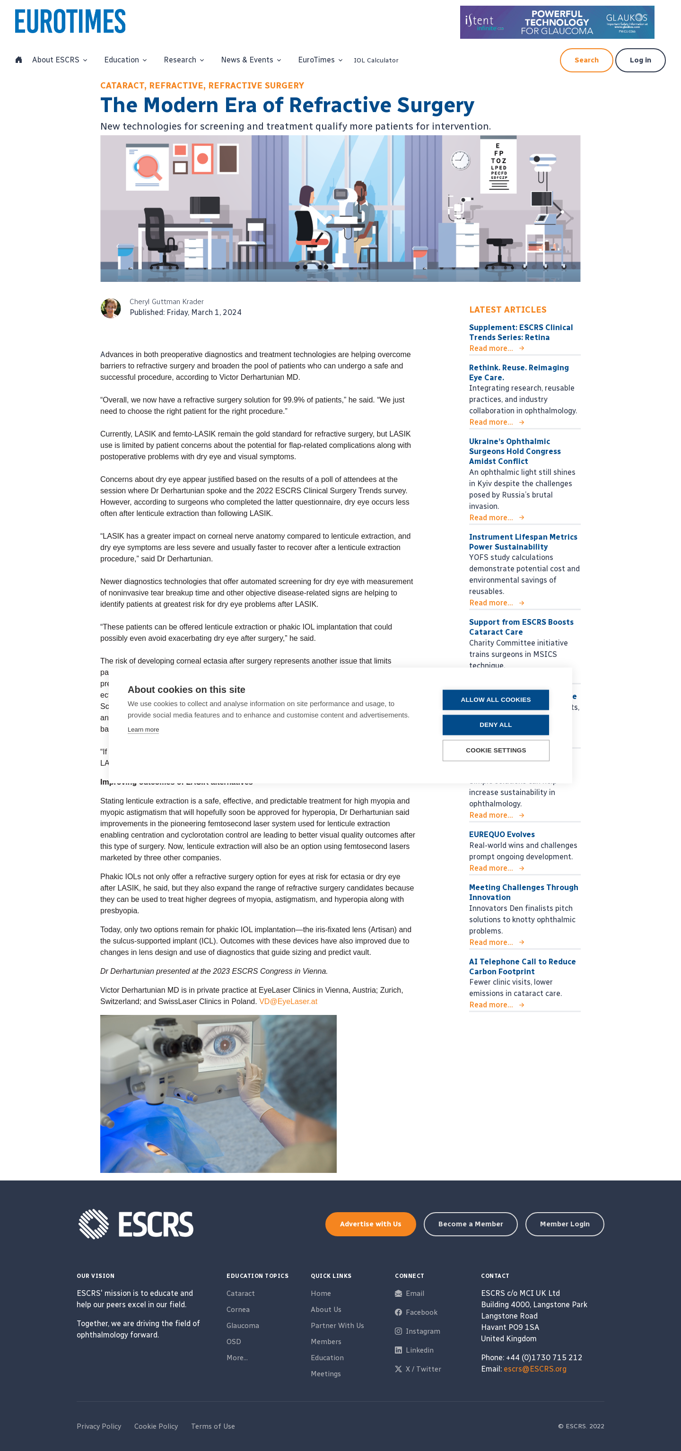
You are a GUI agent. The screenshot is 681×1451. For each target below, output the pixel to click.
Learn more (143, 730)
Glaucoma (243, 1325)
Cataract (241, 1293)
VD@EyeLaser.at (288, 1001)
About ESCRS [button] (55, 59)
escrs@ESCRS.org (535, 1368)
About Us (326, 1309)
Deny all (496, 725)
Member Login (565, 1224)
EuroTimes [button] (316, 59)
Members (326, 1341)
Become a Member (470, 1224)
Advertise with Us (371, 1224)
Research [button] (180, 59)
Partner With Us (337, 1325)
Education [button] (121, 59)
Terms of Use (213, 1426)
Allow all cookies (496, 700)
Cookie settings (496, 750)
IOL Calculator (376, 60)
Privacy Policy (99, 1426)
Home (321, 1293)
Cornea (238, 1309)
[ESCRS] (80, 23)
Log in (640, 60)
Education (327, 1358)
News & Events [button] (247, 59)
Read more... (491, 348)
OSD (234, 1341)
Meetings (326, 1374)
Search (587, 60)
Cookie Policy (156, 1426)
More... (237, 1358)
